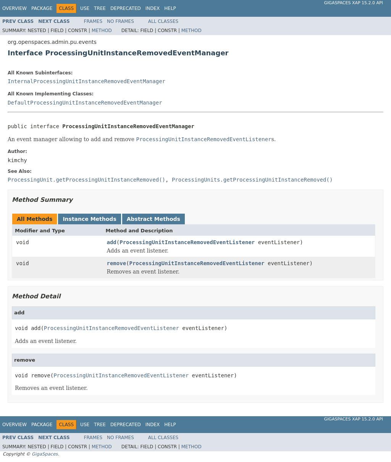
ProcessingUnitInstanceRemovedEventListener (187, 242)
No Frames (120, 21)
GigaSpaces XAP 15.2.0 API (353, 2)
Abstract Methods (153, 219)
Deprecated (125, 8)
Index (152, 8)
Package (41, 8)
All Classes (163, 21)
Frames (93, 21)
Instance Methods (89, 219)
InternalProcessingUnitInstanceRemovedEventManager (86, 81)
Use (84, 8)
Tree (100, 8)
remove (116, 263)
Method (102, 30)
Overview (14, 8)
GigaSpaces (45, 454)
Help (170, 8)
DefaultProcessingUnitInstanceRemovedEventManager (85, 103)
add (111, 242)
